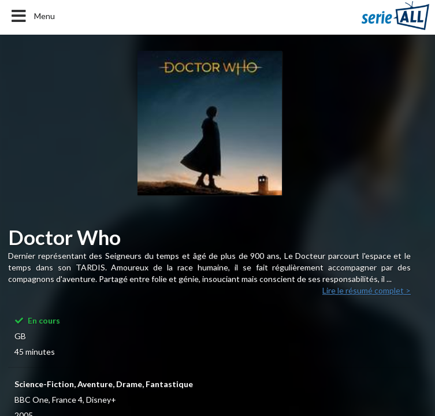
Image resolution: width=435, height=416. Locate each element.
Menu (32, 16)
